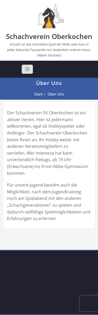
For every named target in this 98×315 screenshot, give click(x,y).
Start (38, 94)
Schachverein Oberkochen (49, 36)
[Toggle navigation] (27, 69)
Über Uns (56, 94)
